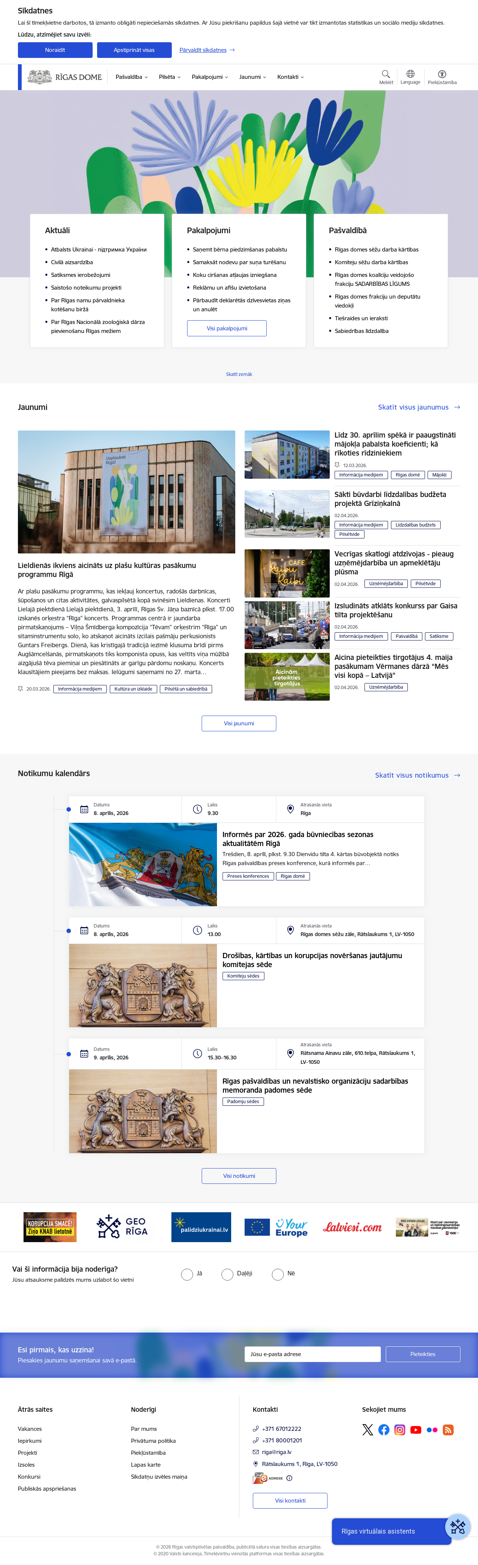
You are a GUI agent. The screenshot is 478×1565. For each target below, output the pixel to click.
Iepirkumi (29, 1440)
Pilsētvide (349, 534)
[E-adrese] (268, 1478)
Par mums (144, 1428)
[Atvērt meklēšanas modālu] (386, 78)
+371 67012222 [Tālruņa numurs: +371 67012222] (281, 1428)
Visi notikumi (239, 1175)
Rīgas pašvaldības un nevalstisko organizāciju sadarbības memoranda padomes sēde (315, 1086)
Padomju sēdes (243, 1101)
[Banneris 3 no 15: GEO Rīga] (125, 1226)
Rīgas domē (408, 475)
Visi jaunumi (239, 723)
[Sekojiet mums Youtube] (416, 1429)
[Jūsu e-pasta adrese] (313, 1354)
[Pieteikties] (423, 1354)
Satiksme (439, 636)
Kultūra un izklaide (133, 689)
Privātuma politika (153, 1440)
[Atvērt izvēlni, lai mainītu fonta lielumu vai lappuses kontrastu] (442, 78)
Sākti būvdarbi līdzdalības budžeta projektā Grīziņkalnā (390, 499)
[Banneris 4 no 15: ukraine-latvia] (201, 1226)
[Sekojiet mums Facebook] (383, 1429)
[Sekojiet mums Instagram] (400, 1429)
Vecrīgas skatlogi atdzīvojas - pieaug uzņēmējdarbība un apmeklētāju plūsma (394, 562)
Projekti (27, 1452)
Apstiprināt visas (134, 49)
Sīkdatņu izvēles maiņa (159, 1476)
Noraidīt (55, 49)
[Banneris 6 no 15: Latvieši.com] (352, 1226)
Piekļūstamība (148, 1452)
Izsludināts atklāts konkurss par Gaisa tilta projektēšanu (396, 610)
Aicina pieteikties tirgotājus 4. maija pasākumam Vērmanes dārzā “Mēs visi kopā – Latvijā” (394, 666)
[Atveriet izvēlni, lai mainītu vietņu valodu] (410, 78)
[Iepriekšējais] (35, 1227)
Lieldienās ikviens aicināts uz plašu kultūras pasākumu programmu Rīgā (107, 570)
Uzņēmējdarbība (386, 583)
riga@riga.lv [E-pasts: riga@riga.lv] (276, 1452)
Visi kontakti (290, 1500)
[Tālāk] (443, 1227)
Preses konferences (248, 876)
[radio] (191, 1273)
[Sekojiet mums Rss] (448, 1429)
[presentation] (62, 1304)
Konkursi (29, 1476)
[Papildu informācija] (289, 1478)
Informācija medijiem (80, 689)
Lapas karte (146, 1464)
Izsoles (26, 1464)
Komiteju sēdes (243, 976)
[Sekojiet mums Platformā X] (367, 1429)
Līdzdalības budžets (416, 525)
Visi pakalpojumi (227, 328)
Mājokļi (439, 475)
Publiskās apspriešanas (47, 1488)
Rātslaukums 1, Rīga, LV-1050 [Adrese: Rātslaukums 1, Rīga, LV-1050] (300, 1463)
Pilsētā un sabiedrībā (186, 689)
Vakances (30, 1428)
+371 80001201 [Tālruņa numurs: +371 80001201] (282, 1440)
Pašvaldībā (407, 636)
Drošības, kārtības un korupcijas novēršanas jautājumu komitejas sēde (312, 960)
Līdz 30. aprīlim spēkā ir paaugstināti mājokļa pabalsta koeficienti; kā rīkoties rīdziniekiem (395, 443)
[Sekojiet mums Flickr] (432, 1429)
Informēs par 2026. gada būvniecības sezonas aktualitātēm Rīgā (298, 839)
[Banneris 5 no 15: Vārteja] (277, 1226)
